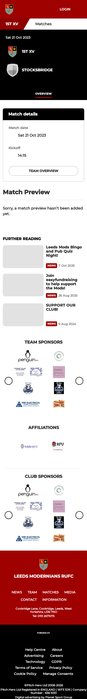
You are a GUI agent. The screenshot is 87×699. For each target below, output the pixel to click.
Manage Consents (58, 674)
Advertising (34, 656)
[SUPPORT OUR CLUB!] (23, 314)
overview (43, 93)
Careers (56, 656)
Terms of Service (29, 668)
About (57, 650)
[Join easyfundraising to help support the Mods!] (23, 285)
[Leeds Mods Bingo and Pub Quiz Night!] (23, 256)
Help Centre (35, 650)
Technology (35, 662)
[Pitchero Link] (43, 639)
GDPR (56, 662)
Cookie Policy (25, 674)
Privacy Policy (60, 668)
